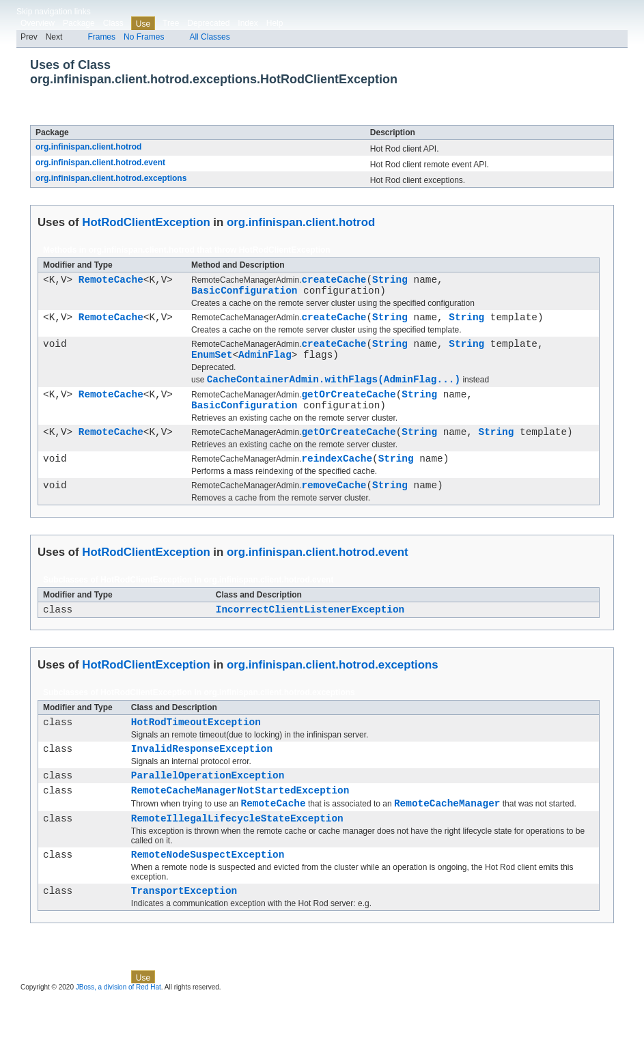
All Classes (209, 37)
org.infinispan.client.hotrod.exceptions (111, 178)
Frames (101, 37)
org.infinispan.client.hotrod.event (100, 162)
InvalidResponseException (201, 776)
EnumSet (211, 364)
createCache (333, 281)
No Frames (144, 37)
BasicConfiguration (244, 293)
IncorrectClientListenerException (310, 633)
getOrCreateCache (348, 408)
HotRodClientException (155, 117)
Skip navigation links (53, 11)
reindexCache (336, 478)
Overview (37, 23)
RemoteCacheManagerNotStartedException (240, 822)
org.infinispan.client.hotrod (88, 147)
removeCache (333, 507)
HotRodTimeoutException (196, 748)
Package (79, 23)
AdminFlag (265, 364)
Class (113, 23)
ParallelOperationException (208, 805)
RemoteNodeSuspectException (208, 892)
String (390, 281)
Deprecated (208, 23)
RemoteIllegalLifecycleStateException (237, 854)
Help (274, 23)
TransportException (184, 931)
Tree (171, 23)
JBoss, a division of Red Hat (118, 1028)
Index (247, 23)
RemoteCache (111, 281)
